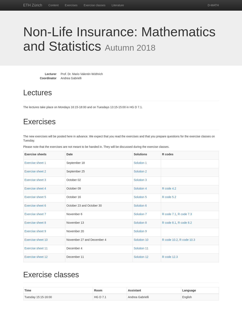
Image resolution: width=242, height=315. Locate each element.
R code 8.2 (185, 222)
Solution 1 (140, 162)
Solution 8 (140, 222)
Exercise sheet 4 (35, 188)
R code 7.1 (169, 214)
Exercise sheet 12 (36, 257)
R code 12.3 (170, 257)
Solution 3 (140, 180)
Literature (118, 5)
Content (53, 5)
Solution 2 (140, 171)
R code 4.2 (169, 188)
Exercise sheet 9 (35, 231)
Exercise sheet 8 (35, 222)
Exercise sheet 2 (35, 171)
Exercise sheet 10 (36, 239)
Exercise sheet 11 (36, 248)
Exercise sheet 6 (35, 205)
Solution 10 (141, 239)
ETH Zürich (32, 5)
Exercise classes (94, 5)
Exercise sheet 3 (35, 180)
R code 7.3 (185, 214)
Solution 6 (140, 205)
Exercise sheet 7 (35, 214)
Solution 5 (140, 197)
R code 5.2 (169, 197)
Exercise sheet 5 (35, 197)
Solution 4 (140, 188)
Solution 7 (140, 214)
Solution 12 (141, 257)
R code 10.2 (170, 239)
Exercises (71, 5)
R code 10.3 (187, 239)
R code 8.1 (169, 222)
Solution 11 (141, 248)
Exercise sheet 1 (35, 162)
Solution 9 (140, 231)
